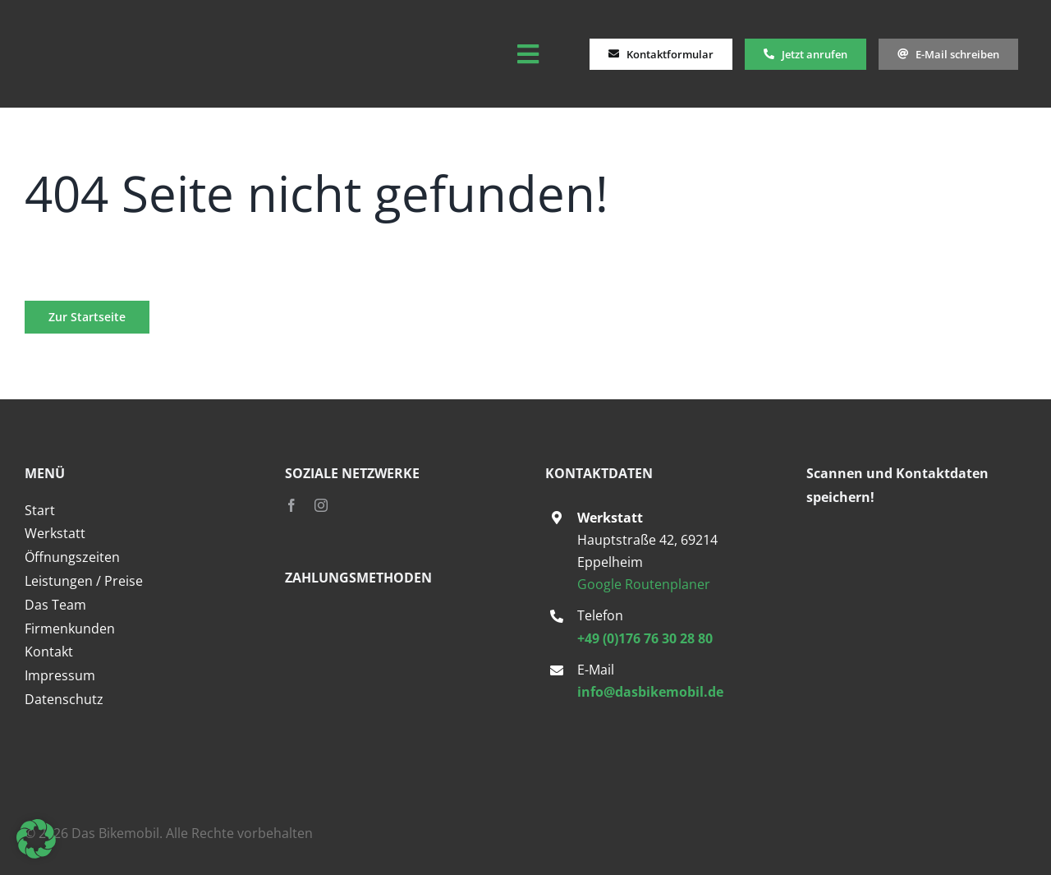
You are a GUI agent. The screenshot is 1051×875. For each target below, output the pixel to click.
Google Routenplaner (643, 584)
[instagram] (321, 505)
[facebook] (291, 505)
